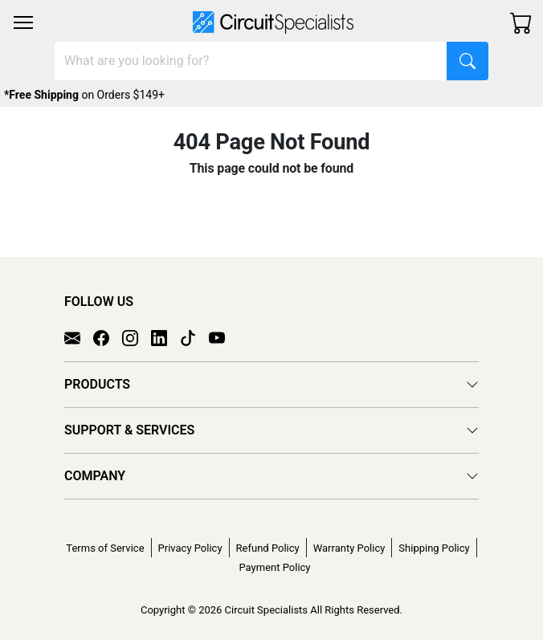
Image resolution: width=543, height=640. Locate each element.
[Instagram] (136, 336)
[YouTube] (223, 336)
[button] (23, 22)
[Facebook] (107, 336)
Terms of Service (105, 548)
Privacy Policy (190, 548)
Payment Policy (274, 567)
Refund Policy (268, 548)
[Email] (78, 336)
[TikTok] (194, 336)
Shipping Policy (433, 548)
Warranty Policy (349, 548)
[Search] (251, 61)
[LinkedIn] (165, 336)
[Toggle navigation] (23, 22)
